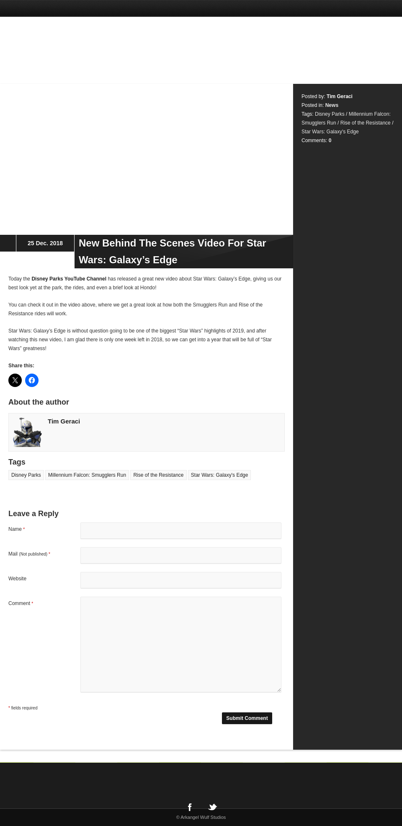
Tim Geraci (64, 421)
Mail (29, 554)
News (331, 105)
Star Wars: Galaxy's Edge (219, 475)
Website (17, 579)
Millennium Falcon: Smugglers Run (87, 475)
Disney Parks (26, 475)
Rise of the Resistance (158, 475)
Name (16, 529)
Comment (20, 603)
